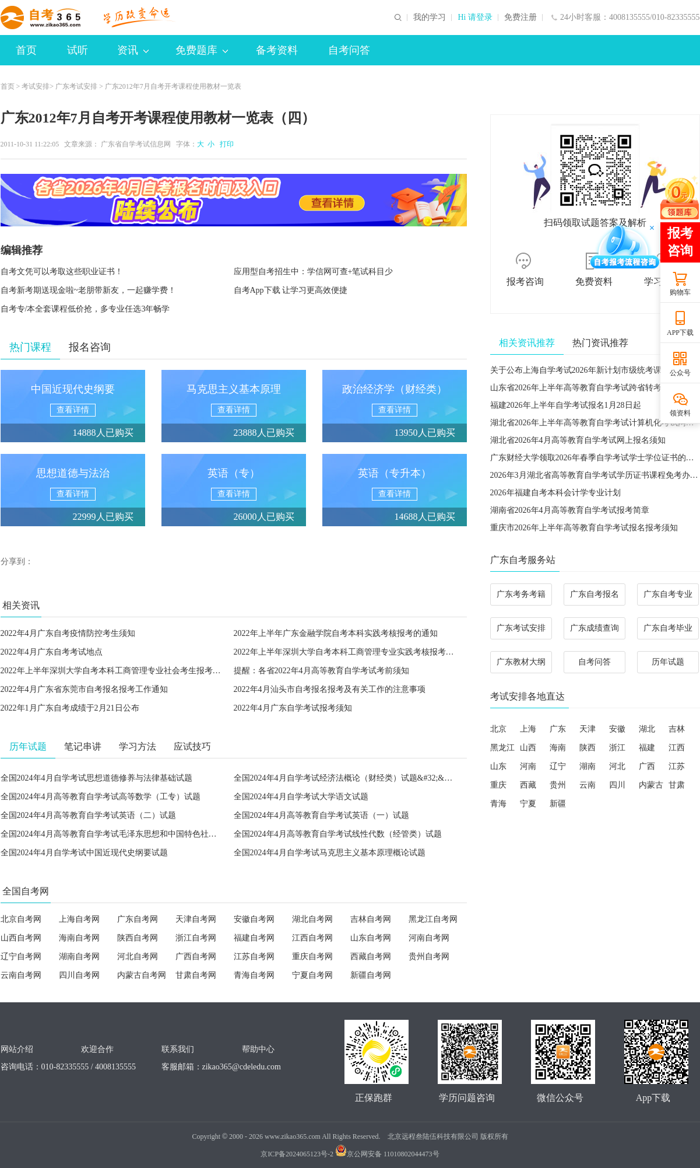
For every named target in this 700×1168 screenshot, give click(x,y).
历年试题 (668, 662)
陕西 (587, 747)
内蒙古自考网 (141, 975)
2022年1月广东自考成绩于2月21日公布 (70, 708)
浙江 (617, 747)
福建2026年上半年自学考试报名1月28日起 (565, 405)
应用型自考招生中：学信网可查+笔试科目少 (313, 271)
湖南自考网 (79, 956)
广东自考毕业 (667, 628)
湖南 (587, 766)
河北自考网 (137, 956)
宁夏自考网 (312, 975)
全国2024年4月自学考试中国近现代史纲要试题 (84, 852)
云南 (587, 785)
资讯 (133, 50)
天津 (587, 729)
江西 (677, 747)
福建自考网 (254, 937)
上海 (528, 729)
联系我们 (177, 1049)
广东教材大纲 (521, 662)
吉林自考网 (370, 919)
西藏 (528, 785)
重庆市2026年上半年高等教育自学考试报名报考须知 (584, 527)
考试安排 (36, 86)
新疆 (558, 803)
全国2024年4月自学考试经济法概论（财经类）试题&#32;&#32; (346, 778)
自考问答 (349, 50)
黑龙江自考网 (433, 919)
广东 (558, 729)
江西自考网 (312, 937)
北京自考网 (21, 919)
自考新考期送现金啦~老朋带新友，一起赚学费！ (89, 290)
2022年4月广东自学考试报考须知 (293, 708)
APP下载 (680, 332)
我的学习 (429, 17)
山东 (498, 766)
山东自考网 (370, 937)
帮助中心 (258, 1049)
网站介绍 (17, 1049)
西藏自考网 (370, 956)
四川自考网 (79, 975)
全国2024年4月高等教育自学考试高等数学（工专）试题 (100, 796)
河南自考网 (429, 937)
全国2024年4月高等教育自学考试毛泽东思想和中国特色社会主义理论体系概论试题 (149, 834)
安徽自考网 (254, 919)
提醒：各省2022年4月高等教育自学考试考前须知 (321, 670)
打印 (225, 144)
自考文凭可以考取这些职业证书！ (62, 271)
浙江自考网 (195, 937)
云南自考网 (21, 975)
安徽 (617, 729)
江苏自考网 (254, 956)
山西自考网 (21, 937)
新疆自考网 (370, 975)
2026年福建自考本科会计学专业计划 (555, 492)
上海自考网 (79, 919)
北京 (498, 729)
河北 (617, 766)
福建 (647, 747)
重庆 (498, 785)
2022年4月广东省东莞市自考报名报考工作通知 (84, 689)
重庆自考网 (312, 956)
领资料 (680, 413)
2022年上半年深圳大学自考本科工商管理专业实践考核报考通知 (348, 652)
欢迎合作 (97, 1049)
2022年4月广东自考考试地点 (52, 652)
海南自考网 (79, 937)
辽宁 (558, 766)
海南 (558, 747)
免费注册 (520, 17)
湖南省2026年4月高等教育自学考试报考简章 (569, 510)
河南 (528, 766)
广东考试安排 (76, 86)
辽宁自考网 (21, 956)
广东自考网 (137, 919)
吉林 (677, 729)
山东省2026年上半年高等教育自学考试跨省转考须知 (584, 387)
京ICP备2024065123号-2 (297, 1154)
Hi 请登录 (475, 17)
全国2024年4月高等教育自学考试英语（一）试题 (321, 815)
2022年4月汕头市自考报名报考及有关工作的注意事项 (329, 689)
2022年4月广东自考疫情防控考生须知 (68, 633)
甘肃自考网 (195, 975)
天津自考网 (195, 919)
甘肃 (677, 785)
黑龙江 (502, 747)
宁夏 (528, 803)
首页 (26, 50)
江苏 (677, 766)
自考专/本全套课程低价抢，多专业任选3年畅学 (85, 309)
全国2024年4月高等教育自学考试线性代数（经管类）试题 (338, 834)
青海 (498, 803)
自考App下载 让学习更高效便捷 (291, 290)
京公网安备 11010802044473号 (387, 1154)
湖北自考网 (312, 919)
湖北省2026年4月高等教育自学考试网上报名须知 (578, 440)
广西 (647, 766)
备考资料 (277, 50)
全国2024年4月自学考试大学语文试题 (301, 796)
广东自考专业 (667, 594)
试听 (77, 50)
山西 (528, 747)
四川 (617, 785)
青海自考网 (254, 975)
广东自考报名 (594, 594)
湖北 (647, 729)
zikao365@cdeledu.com (241, 1066)
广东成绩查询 (594, 628)
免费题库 (201, 50)
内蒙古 (651, 785)
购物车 (680, 292)
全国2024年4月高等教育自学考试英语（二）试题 (88, 815)
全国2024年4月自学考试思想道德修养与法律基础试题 (96, 778)
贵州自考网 (429, 956)
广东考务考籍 (521, 594)
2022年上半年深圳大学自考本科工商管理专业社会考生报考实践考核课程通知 (139, 670)
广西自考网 (195, 956)
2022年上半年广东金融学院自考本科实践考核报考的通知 (336, 633)
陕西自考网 (137, 937)
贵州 (558, 785)
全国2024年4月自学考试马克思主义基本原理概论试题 (329, 852)
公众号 (680, 373)
